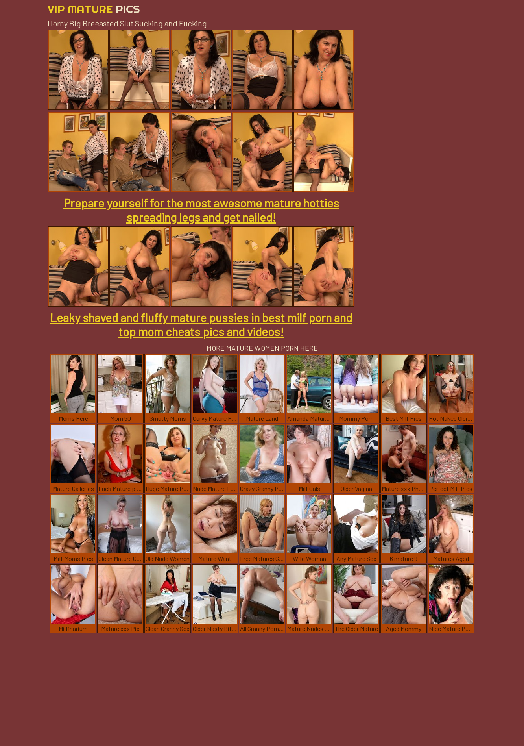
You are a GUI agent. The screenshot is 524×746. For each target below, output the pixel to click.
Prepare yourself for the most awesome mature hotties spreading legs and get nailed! (201, 210)
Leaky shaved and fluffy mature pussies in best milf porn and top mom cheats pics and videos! (201, 324)
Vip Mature (94, 9)
